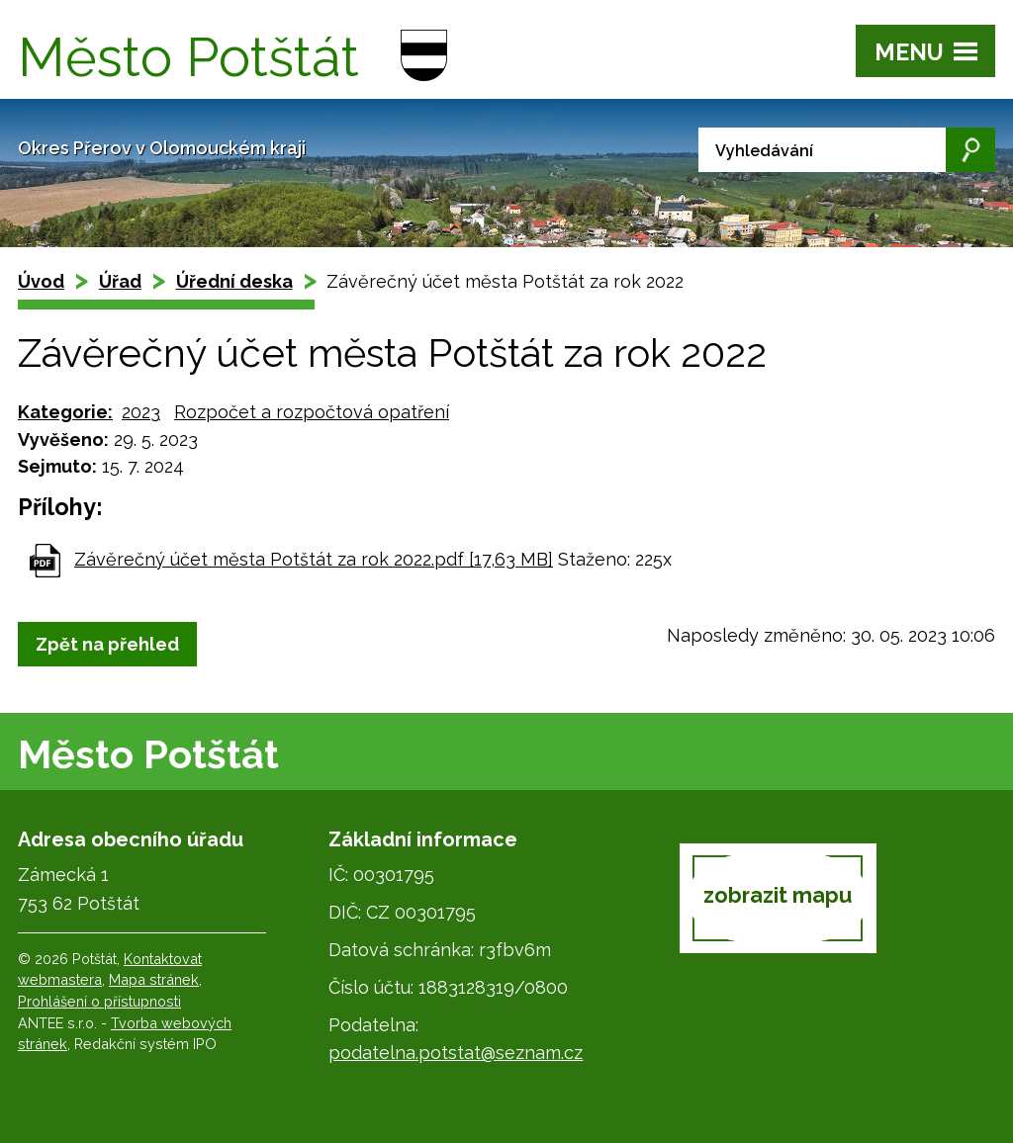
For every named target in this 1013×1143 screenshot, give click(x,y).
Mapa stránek (154, 979)
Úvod (41, 281)
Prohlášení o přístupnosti (99, 1001)
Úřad (120, 281)
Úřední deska (234, 281)
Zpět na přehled (107, 644)
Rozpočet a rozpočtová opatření (311, 411)
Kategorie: (65, 411)
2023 (141, 411)
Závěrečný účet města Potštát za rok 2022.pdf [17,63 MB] (313, 559)
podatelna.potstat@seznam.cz (455, 1052)
